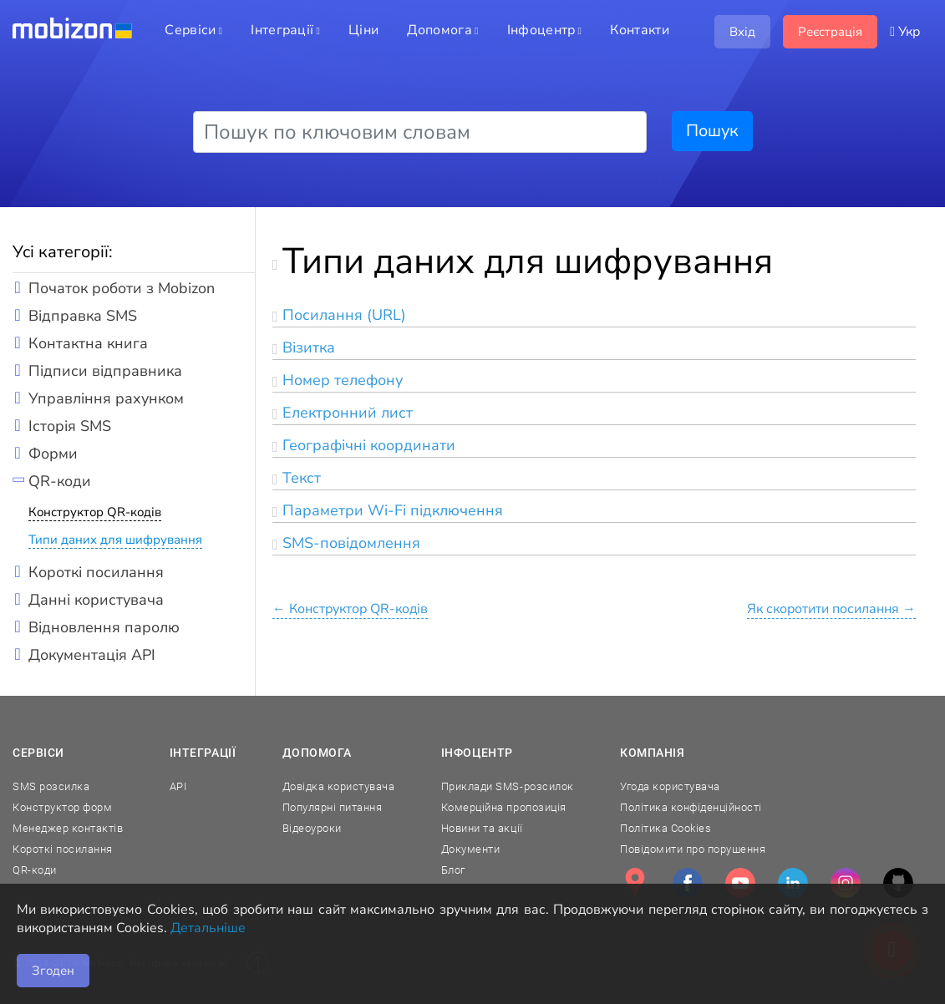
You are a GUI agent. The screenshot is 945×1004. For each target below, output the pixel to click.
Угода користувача (670, 786)
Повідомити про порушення (692, 849)
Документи (470, 849)
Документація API (91, 655)
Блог (453, 870)
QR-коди (59, 481)
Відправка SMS (82, 316)
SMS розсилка (51, 786)
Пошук (712, 130)
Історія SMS (69, 426)
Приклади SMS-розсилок (507, 786)
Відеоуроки (312, 828)
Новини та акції (482, 828)
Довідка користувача (338, 786)
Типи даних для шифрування (115, 539)
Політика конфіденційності (691, 807)
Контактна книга (88, 343)
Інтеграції (203, 752)
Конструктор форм (62, 807)
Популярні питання (332, 807)
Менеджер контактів (68, 828)
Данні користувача (96, 600)
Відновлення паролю (104, 627)
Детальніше (208, 928)
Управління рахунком (106, 398)
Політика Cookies (665, 828)
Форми (53, 454)
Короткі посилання (96, 572)
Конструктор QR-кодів (94, 512)
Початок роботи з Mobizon (121, 288)
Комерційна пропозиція (503, 807)
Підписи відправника (105, 371)
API (178, 786)
